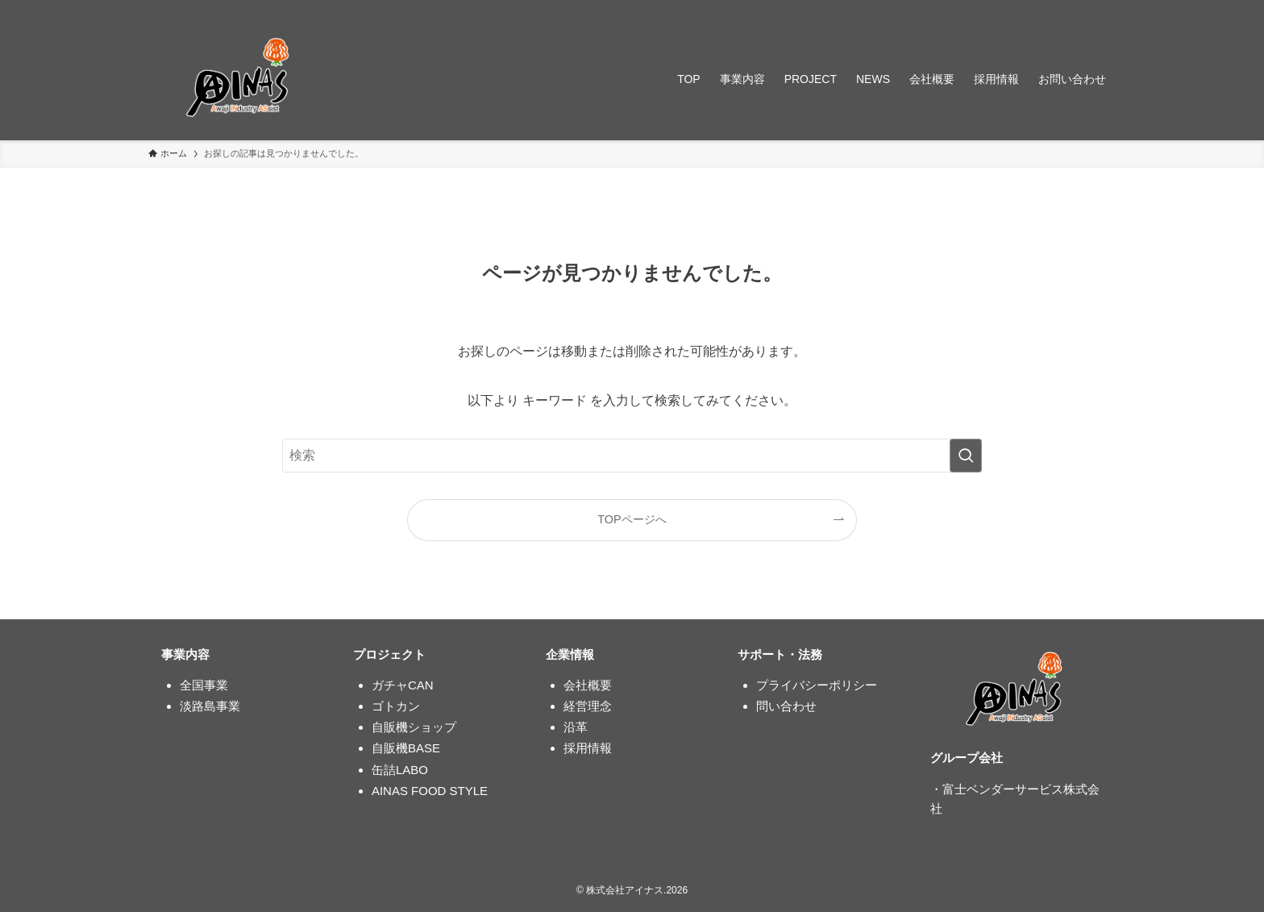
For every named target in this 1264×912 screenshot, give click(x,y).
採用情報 (587, 748)
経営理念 (587, 706)
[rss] (1084, 9)
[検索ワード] (632, 456)
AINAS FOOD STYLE (430, 790)
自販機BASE (406, 748)
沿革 (575, 727)
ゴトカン (396, 706)
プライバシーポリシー (816, 685)
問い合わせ (786, 706)
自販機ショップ (414, 727)
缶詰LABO (400, 770)
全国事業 (204, 685)
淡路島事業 (210, 706)
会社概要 (587, 685)
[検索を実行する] (966, 456)
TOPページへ (631, 519)
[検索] (1105, 9)
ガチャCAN (403, 685)
